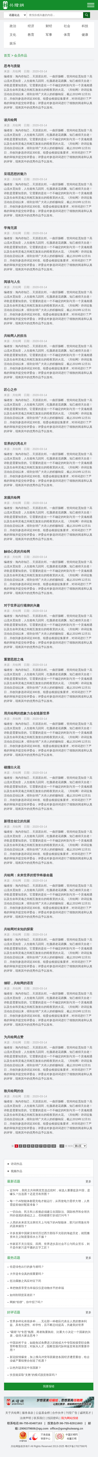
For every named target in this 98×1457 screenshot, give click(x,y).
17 (62, 1146)
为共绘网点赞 (13, 1037)
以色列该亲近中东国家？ (25, 1367)
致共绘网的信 (13, 1091)
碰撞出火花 (12, 767)
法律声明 (25, 1418)
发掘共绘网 (12, 497)
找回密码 (53, 1418)
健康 (85, 34)
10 (53, 1146)
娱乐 (13, 43)
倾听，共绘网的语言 (18, 983)
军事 (49, 34)
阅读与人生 (12, 281)
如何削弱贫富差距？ (22, 1295)
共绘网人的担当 (15, 335)
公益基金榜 (43, 1412)
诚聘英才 (85, 1412)
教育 (31, 34)
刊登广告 (71, 1412)
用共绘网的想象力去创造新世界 (27, 713)
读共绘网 (10, 120)
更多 (88, 1181)
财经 (49, 26)
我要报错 (48, 1386)
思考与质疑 (12, 66)
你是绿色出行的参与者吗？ (27, 1266)
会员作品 (20, 55)
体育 (67, 34)
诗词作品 (16, 1163)
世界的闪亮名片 (15, 443)
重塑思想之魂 (13, 659)
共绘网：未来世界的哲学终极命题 (28, 875)
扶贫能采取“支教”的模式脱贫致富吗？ (33, 1374)
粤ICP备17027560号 (76, 1446)
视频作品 (16, 1171)
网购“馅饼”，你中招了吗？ (26, 1302)
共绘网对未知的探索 (18, 929)
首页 (7, 55)
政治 (13, 26)
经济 (31, 26)
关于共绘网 (12, 1412)
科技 (85, 26)
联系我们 (39, 1418)
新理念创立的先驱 (17, 821)
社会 (67, 26)
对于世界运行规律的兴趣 (22, 605)
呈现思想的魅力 (15, 174)
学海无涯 (10, 228)
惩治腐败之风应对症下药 (25, 1280)
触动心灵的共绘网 (17, 551)
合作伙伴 (58, 1412)
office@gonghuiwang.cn (66, 1428)
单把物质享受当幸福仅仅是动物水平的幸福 (37, 1287)
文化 (13, 34)
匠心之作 (10, 389)
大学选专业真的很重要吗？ (27, 1273)
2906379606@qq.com (34, 1428)
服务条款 (27, 1412)
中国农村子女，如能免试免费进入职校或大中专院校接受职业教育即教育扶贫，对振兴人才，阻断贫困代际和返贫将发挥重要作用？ (50, 1346)
